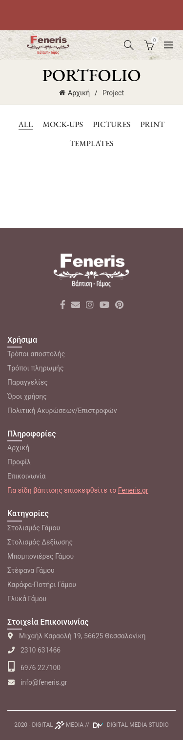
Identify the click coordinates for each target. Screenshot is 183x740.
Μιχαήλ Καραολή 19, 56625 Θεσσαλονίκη (76, 636)
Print (152, 124)
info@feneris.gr (37, 682)
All (26, 124)
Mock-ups (62, 124)
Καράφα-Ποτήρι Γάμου (41, 584)
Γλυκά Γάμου (26, 599)
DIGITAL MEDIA (57, 724)
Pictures (111, 124)
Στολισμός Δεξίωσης (40, 542)
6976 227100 (34, 668)
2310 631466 (34, 650)
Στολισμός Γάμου (33, 528)
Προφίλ (19, 462)
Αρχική (79, 93)
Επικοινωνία (26, 476)
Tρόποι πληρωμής (35, 368)
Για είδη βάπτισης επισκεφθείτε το (77, 490)
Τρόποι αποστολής (36, 354)
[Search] (129, 45)
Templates (91, 143)
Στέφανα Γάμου (31, 570)
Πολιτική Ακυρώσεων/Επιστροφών (62, 410)
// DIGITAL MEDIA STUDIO (127, 724)
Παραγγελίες (27, 382)
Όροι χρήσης (27, 396)
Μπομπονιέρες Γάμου (40, 556)
